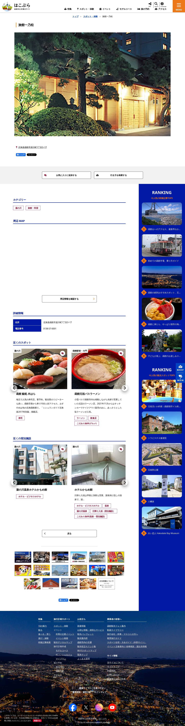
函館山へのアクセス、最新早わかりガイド (165, 229)
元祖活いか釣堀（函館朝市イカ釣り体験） (165, 406)
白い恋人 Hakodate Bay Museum (163, 533)
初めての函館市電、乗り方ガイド (163, 260)
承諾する (37, 720)
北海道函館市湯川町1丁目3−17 (32, 147)
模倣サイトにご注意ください (92, 688)
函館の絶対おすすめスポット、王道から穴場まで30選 (165, 292)
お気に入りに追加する (60, 175)
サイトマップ (100, 692)
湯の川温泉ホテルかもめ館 (31, 489)
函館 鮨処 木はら (25, 393)
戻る (57, 533)
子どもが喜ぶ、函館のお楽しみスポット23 (165, 356)
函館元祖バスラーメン (87, 393)
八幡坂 (151, 501)
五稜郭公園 (153, 469)
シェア (21, 154)
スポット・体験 (90, 16)
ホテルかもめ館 (83, 489)
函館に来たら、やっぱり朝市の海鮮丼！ (165, 324)
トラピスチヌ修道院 (157, 438)
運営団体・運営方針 (81, 692)
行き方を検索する (111, 175)
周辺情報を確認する (77, 299)
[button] (14, 388)
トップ (75, 16)
